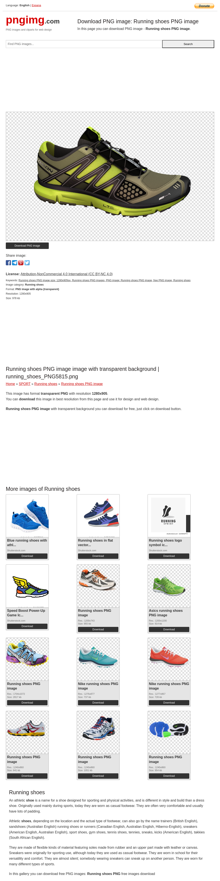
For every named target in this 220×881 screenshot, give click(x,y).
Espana (36, 5)
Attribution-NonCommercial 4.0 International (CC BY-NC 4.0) (66, 274)
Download (27, 556)
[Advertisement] (110, 81)
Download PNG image (27, 245)
